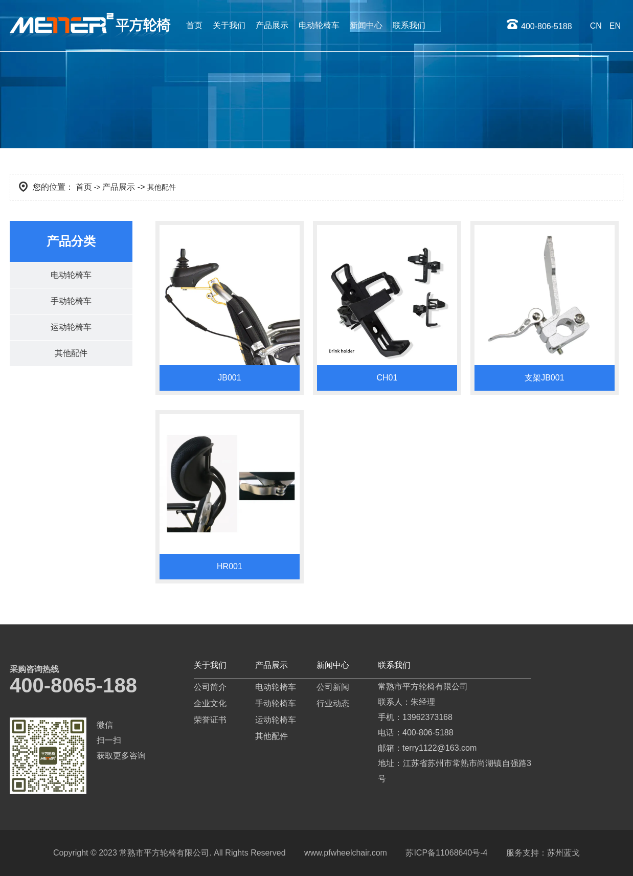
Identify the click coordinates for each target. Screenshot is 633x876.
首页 (194, 25)
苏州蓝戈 (563, 852)
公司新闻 (332, 687)
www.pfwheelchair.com (345, 852)
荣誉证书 (210, 719)
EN (615, 25)
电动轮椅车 (319, 25)
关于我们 (229, 25)
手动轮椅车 (71, 301)
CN (596, 25)
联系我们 (409, 25)
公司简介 (210, 687)
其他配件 (71, 353)
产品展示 (272, 25)
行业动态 (332, 703)
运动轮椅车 (71, 327)
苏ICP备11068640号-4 (446, 852)
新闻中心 (366, 25)
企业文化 (210, 703)
